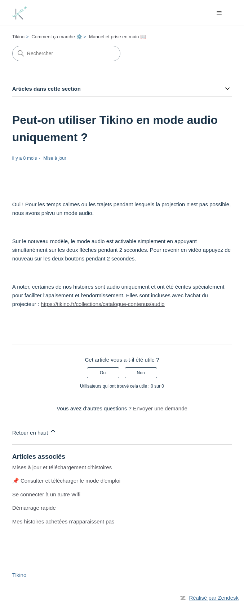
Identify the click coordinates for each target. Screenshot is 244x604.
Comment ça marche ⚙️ (56, 36)
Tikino (18, 36)
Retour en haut (34, 431)
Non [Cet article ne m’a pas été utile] (141, 372)
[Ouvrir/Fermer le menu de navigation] (219, 13)
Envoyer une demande (160, 408)
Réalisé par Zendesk (214, 598)
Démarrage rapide (34, 508)
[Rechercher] (66, 53)
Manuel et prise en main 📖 (117, 36)
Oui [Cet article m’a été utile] (103, 372)
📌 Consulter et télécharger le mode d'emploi (66, 481)
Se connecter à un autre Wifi (46, 494)
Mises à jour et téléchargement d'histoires (62, 467)
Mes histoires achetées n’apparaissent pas (63, 521)
